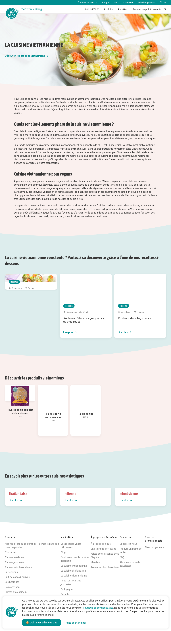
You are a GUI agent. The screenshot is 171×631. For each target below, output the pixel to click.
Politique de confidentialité (98, 607)
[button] (26, 56)
